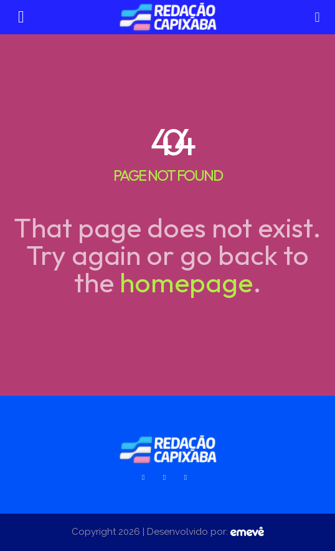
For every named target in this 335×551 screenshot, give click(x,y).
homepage (186, 282)
